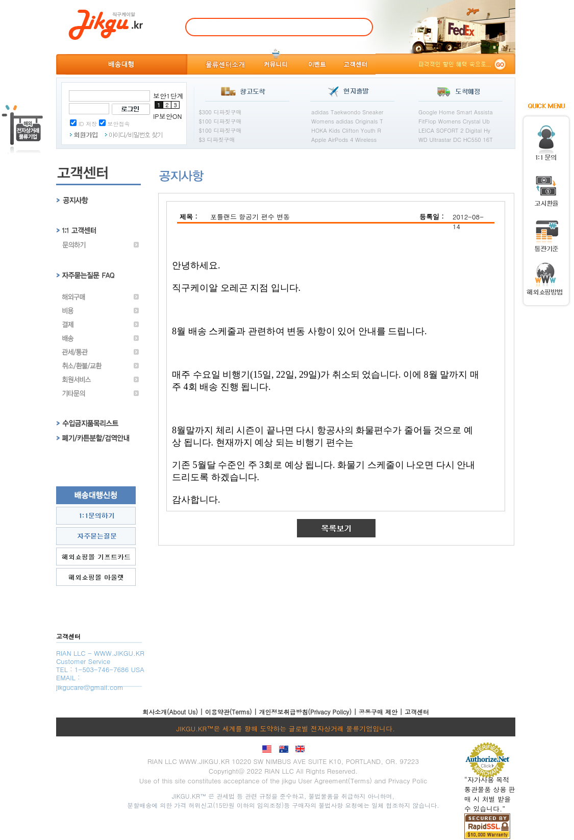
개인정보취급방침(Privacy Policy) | (309, 711)
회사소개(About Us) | (173, 711)
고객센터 (417, 711)
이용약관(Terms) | (232, 711)
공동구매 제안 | (382, 711)
